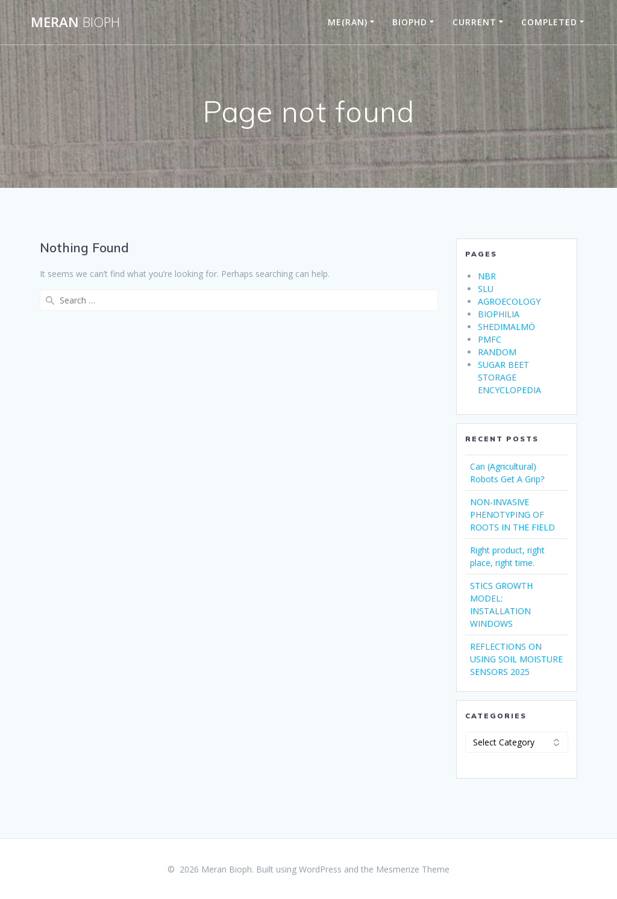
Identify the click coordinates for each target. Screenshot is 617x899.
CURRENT (474, 22)
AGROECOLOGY (509, 301)
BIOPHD (409, 22)
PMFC (489, 339)
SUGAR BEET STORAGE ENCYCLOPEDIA (509, 377)
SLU (485, 288)
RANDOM (497, 352)
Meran (75, 22)
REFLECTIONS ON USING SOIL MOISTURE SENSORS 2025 (516, 659)
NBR (487, 276)
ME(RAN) (348, 22)
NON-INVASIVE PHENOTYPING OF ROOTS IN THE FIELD (512, 514)
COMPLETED (549, 22)
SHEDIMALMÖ (506, 326)
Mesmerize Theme (412, 869)
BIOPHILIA (498, 314)
